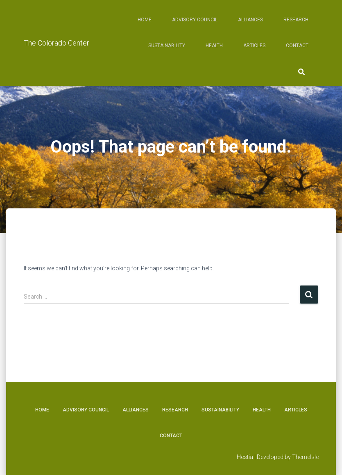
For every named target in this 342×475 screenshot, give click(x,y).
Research (295, 20)
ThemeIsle (305, 457)
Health (214, 45)
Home (145, 20)
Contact (297, 45)
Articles (254, 45)
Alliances (250, 20)
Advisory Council (194, 20)
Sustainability (166, 45)
